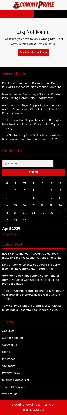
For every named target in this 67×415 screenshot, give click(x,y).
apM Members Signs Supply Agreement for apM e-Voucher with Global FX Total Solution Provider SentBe (31, 109)
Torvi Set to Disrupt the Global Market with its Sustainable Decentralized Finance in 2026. (31, 137)
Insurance (8, 359)
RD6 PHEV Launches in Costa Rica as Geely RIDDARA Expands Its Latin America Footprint (31, 85)
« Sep (5, 234)
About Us (8, 331)
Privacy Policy (11, 373)
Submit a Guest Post (15, 380)
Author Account (12, 338)
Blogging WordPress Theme (31, 405)
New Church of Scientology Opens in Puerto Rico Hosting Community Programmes (31, 96)
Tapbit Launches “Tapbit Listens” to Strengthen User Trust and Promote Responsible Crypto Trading (33, 124)
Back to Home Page (34, 53)
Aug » (14, 234)
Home (6, 352)
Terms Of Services (14, 387)
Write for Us (9, 394)
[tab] (2, 14)
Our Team (8, 366)
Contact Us (9, 345)
